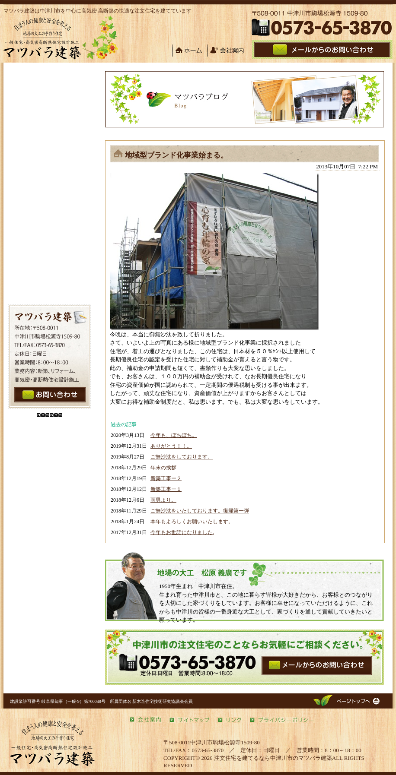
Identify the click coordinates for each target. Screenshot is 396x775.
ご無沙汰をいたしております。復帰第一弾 (199, 511)
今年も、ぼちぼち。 (173, 435)
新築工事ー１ (166, 489)
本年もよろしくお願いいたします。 (191, 522)
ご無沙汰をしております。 (181, 457)
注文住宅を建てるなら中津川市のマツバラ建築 (273, 758)
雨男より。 (163, 500)
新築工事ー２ (166, 478)
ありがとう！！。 (171, 446)
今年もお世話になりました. (182, 532)
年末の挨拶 (163, 468)
